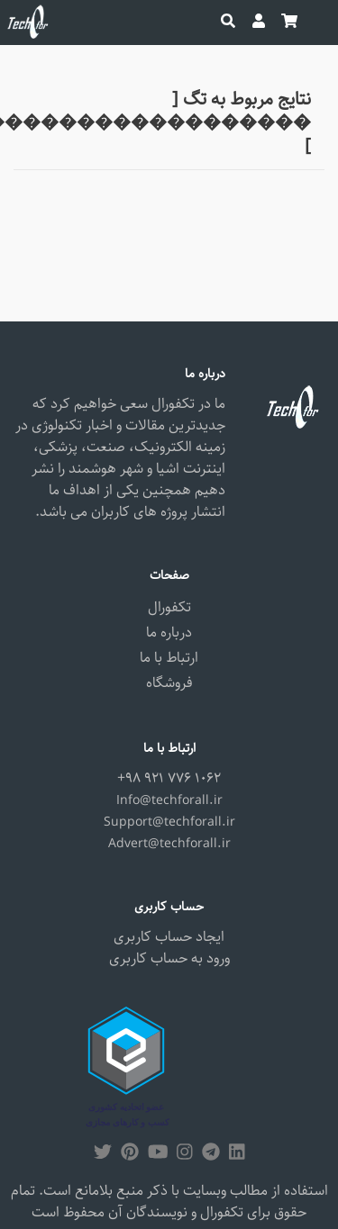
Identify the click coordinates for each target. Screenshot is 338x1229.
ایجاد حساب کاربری (169, 937)
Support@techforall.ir (169, 822)
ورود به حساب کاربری (169, 958)
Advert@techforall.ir (169, 844)
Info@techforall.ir (169, 800)
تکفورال (169, 607)
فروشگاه (169, 683)
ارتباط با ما (169, 657)
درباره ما (169, 632)
